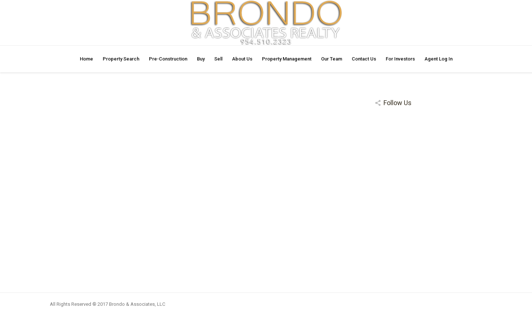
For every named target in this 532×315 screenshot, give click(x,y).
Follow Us (397, 103)
